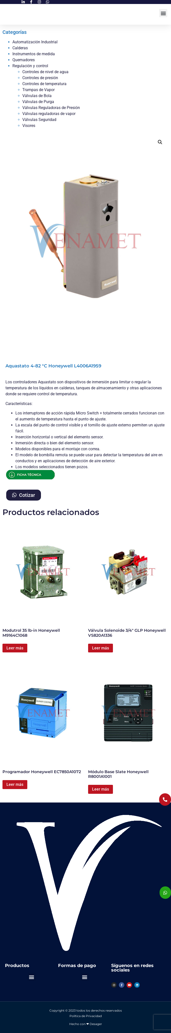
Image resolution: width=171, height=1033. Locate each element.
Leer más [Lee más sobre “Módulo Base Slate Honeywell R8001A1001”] (100, 789)
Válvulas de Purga (38, 101)
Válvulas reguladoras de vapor (48, 113)
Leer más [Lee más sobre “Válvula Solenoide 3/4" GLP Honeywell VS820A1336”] (100, 648)
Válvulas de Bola (37, 95)
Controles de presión (40, 77)
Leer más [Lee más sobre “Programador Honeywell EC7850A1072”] (14, 784)
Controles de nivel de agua (45, 71)
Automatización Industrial (35, 42)
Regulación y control (30, 65)
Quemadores (23, 59)
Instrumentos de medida (33, 54)
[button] (163, 13)
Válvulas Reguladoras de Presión (51, 107)
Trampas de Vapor (38, 89)
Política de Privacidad (85, 1016)
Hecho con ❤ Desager (85, 1024)
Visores (28, 125)
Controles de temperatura (44, 83)
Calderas (20, 48)
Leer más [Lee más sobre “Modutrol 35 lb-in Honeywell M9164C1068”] (14, 648)
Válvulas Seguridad (39, 119)
